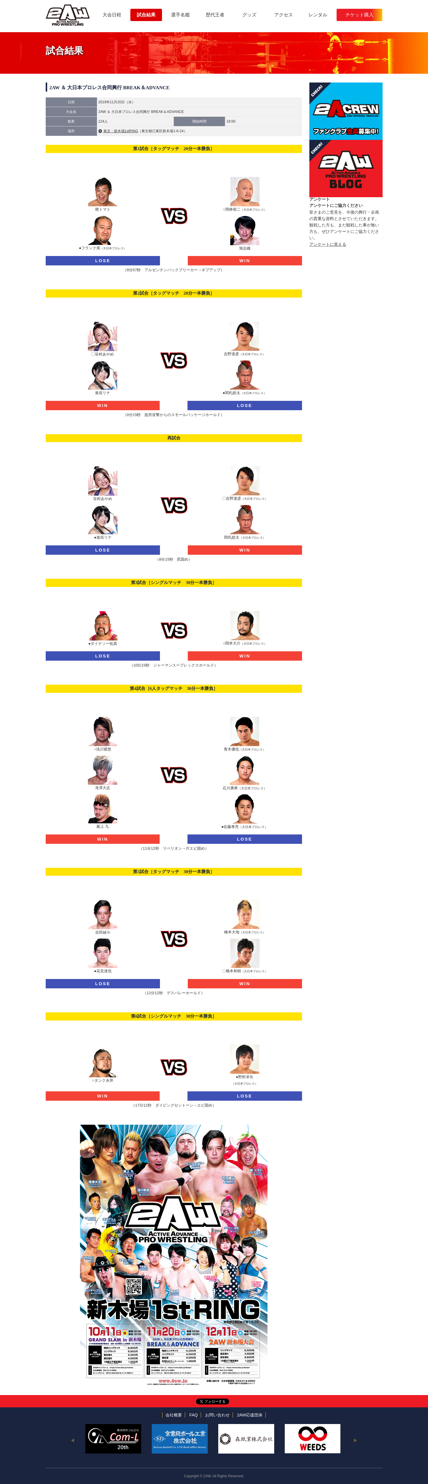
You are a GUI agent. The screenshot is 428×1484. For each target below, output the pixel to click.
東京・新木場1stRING (120, 131)
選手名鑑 (180, 14)
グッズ (249, 14)
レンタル (317, 14)
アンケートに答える (327, 244)
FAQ (193, 1415)
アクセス (283, 14)
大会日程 (112, 14)
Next (355, 1440)
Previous (73, 1440)
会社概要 (174, 1415)
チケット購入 (359, 14)
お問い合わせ (217, 1415)
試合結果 (146, 14)
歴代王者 (215, 14)
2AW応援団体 (249, 1415)
